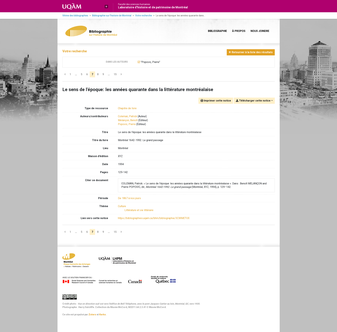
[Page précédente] (65, 74)
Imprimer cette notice (216, 100)
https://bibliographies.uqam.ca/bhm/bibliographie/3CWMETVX (153, 218)
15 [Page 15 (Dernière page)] (115, 74)
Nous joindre (260, 31)
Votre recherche (143, 15)
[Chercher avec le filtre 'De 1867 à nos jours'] (129, 198)
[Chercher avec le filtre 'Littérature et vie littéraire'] (138, 210)
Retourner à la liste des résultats (251, 52)
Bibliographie (217, 31)
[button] (106, 6)
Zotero (92, 314)
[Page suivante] (121, 74)
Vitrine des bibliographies (75, 15)
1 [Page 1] (70, 74)
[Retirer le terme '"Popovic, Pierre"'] (150, 62)
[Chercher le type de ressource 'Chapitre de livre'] (127, 108)
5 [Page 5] (81, 74)
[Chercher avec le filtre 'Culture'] (122, 206)
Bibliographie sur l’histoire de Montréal (111, 15)
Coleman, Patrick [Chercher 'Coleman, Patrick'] (127, 116)
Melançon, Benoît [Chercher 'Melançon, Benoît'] (128, 120)
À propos (238, 31)
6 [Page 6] (87, 74)
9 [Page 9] (103, 74)
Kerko (102, 314)
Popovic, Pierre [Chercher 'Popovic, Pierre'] (127, 124)
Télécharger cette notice (253, 100)
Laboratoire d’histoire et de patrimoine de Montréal (153, 7)
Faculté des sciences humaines (134, 4)
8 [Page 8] (98, 74)
